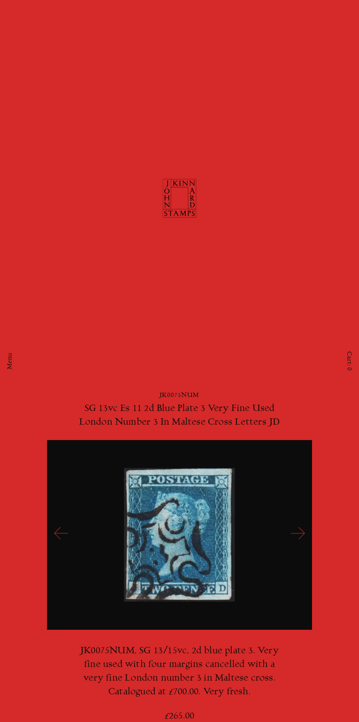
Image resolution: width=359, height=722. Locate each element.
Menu (10, 361)
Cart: (349, 361)
